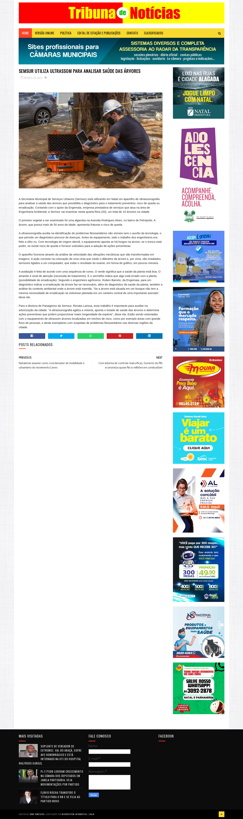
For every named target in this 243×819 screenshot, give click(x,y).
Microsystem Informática (74, 814)
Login (91, 814)
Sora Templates (37, 814)
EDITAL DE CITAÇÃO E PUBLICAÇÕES (99, 33)
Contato (132, 33)
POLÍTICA (65, 33)
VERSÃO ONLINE (44, 33)
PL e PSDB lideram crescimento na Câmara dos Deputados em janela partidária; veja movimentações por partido (62, 778)
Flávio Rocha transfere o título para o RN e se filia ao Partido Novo (60, 797)
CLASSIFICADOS (153, 33)
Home (25, 33)
